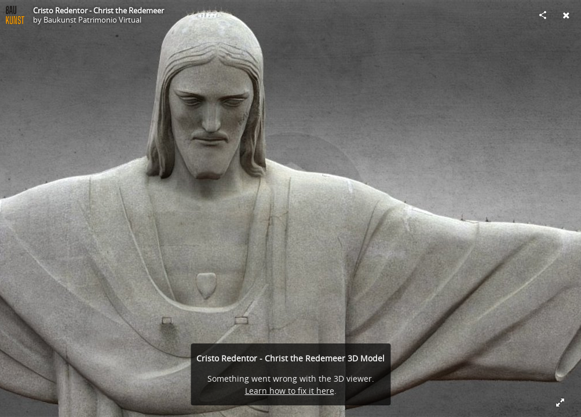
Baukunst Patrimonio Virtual (92, 19)
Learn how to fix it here (289, 390)
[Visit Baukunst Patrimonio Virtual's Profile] (15, 15)
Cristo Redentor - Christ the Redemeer (98, 10)
